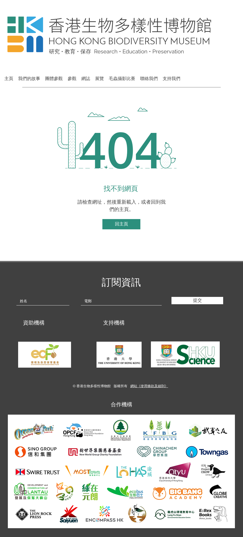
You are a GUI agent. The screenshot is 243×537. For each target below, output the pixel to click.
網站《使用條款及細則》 (149, 386)
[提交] (197, 300)
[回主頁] (121, 224)
